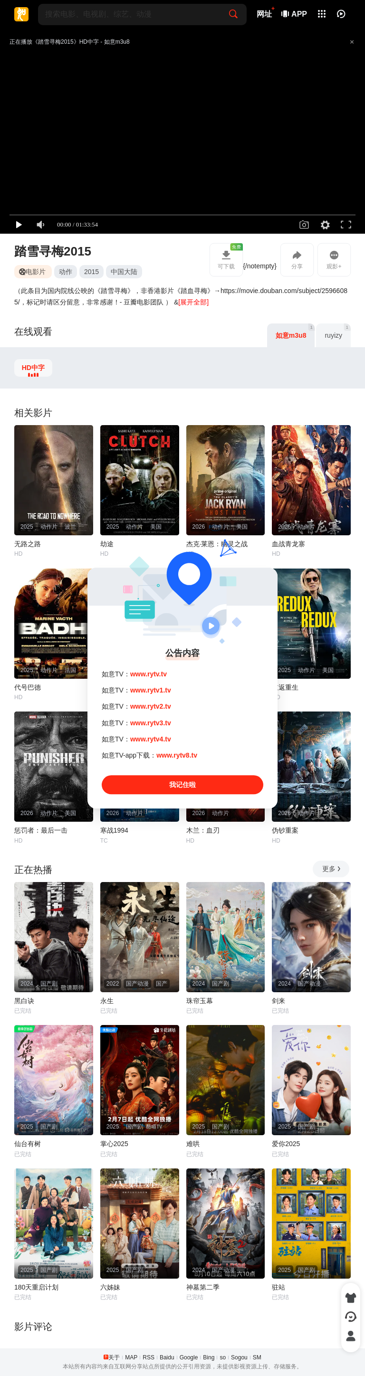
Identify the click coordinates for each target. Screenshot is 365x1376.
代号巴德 (27, 687)
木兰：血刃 (203, 830)
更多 (332, 869)
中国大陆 (124, 271)
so (223, 1357)
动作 (65, 271)
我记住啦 (182, 784)
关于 (114, 1357)
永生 (107, 1001)
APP (294, 14)
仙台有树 (27, 1144)
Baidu (167, 1357)
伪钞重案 (285, 830)
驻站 (278, 1287)
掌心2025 (114, 1144)
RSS (148, 1357)
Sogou (239, 1357)
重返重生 (285, 687)
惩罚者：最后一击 (40, 830)
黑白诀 (24, 1001)
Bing (208, 1357)
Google (189, 1357)
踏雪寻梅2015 (52, 251)
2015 (91, 271)
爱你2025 (286, 1144)
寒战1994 (114, 830)
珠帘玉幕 (199, 1001)
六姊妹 (110, 1287)
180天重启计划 (36, 1287)
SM (257, 1357)
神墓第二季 (203, 1287)
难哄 (193, 1144)
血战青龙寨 (288, 544)
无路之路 (27, 544)
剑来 (278, 1001)
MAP (131, 1357)
